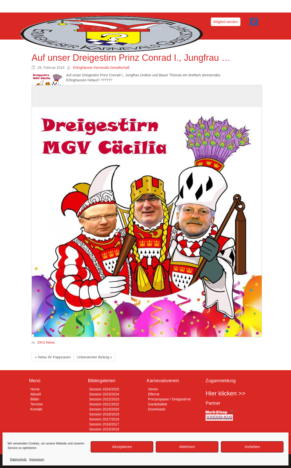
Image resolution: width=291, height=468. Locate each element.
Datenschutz (18, 459)
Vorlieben (252, 446)
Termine (36, 404)
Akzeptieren (122, 446)
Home (35, 389)
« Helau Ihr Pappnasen (53, 357)
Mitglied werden (225, 22)
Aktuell (35, 394)
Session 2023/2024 (104, 394)
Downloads (156, 409)
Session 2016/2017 (104, 424)
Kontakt (36, 409)
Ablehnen (187, 446)
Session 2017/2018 (104, 419)
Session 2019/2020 (104, 409)
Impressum (36, 459)
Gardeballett (157, 404)
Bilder (34, 399)
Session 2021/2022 (104, 404)
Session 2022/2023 (104, 399)
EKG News (46, 343)
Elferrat (153, 394)
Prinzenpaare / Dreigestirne (169, 399)
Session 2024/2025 (104, 389)
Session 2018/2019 (104, 414)
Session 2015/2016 (104, 429)
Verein (153, 389)
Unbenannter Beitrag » (94, 357)
